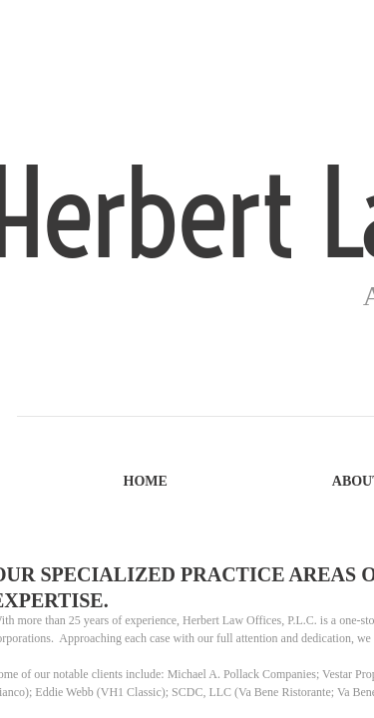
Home (146, 481)
